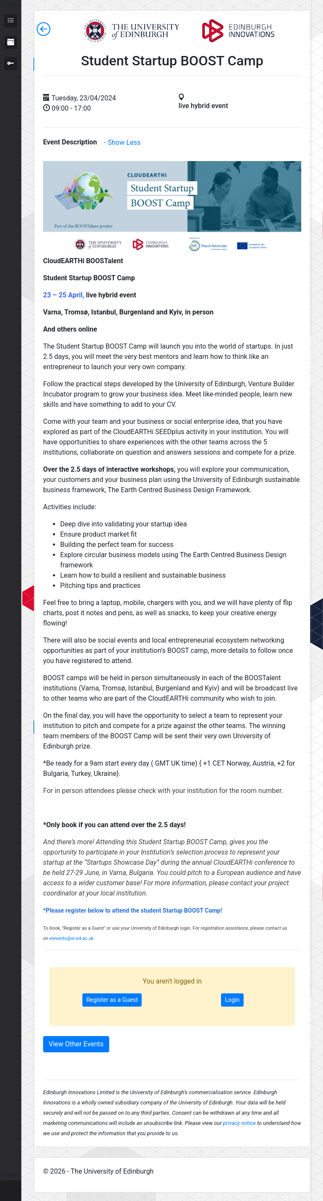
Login (232, 999)
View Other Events (76, 1044)
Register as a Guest (112, 999)
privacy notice (239, 1123)
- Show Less (122, 142)
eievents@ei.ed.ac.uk (71, 938)
